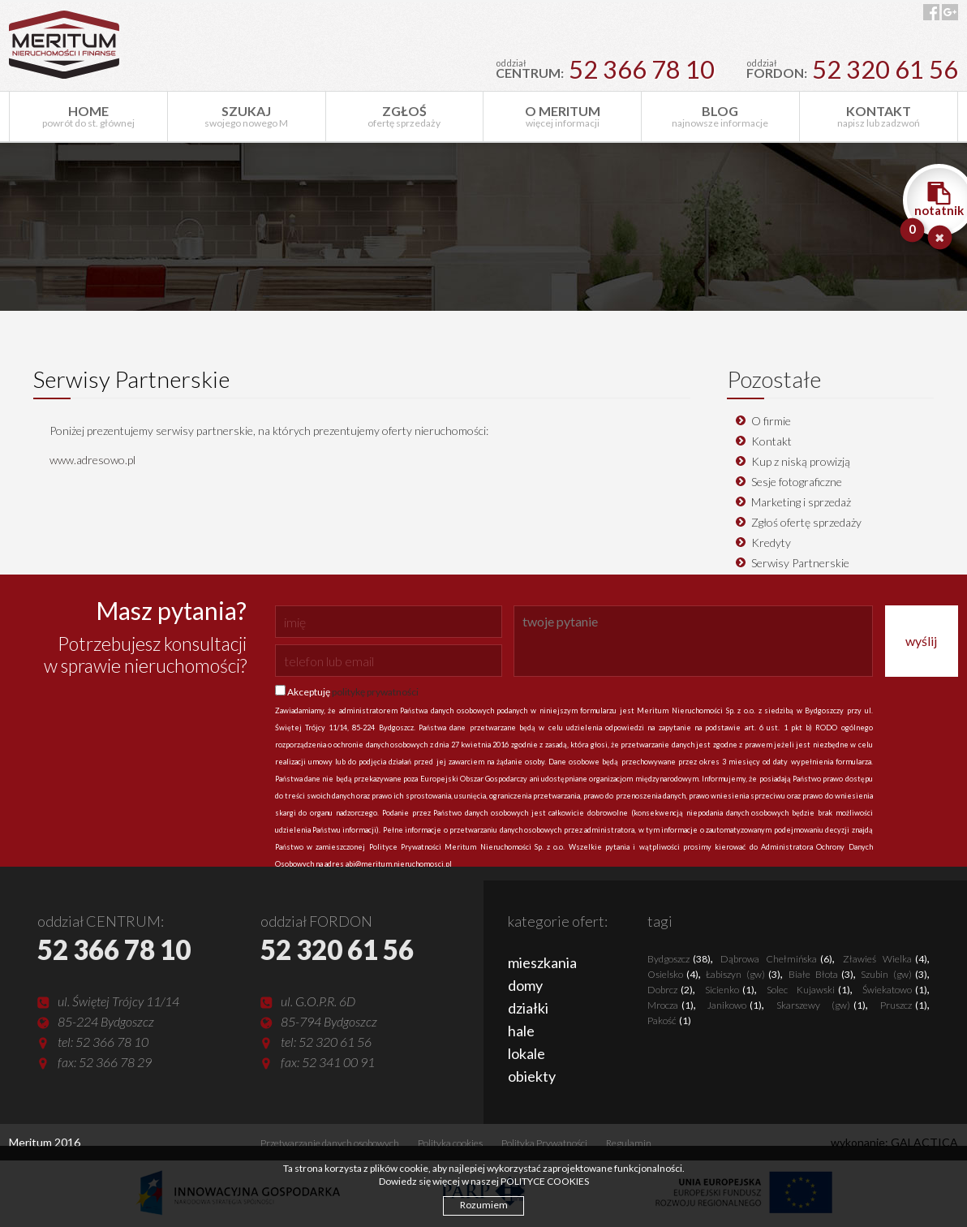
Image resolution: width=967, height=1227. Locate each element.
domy (525, 985)
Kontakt (771, 441)
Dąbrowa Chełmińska (776, 959)
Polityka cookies (450, 1143)
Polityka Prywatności (544, 1143)
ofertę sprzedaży (405, 116)
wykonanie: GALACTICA (894, 1142)
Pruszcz (903, 1005)
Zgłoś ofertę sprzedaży (806, 522)
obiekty (532, 1076)
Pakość (669, 1020)
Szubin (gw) (894, 974)
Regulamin (628, 1143)
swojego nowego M (246, 116)
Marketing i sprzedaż (801, 502)
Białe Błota (821, 974)
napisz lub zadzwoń (878, 116)
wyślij (921, 640)
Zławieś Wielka (885, 959)
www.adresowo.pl (92, 460)
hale (521, 1031)
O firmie (771, 421)
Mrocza (670, 1005)
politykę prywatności (375, 692)
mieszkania (542, 962)
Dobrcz (670, 990)
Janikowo (734, 1005)
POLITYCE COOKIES (545, 1181)
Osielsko (672, 974)
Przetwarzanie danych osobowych (329, 1143)
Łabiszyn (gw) (743, 974)
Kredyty (771, 542)
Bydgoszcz (679, 959)
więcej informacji (562, 116)
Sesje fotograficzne (796, 482)
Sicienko (729, 990)
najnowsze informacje (720, 116)
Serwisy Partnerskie (800, 563)
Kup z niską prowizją (800, 461)
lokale (526, 1053)
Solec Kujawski (808, 990)
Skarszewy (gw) (821, 1005)
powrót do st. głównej (88, 116)
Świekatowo (894, 990)
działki (528, 1008)
